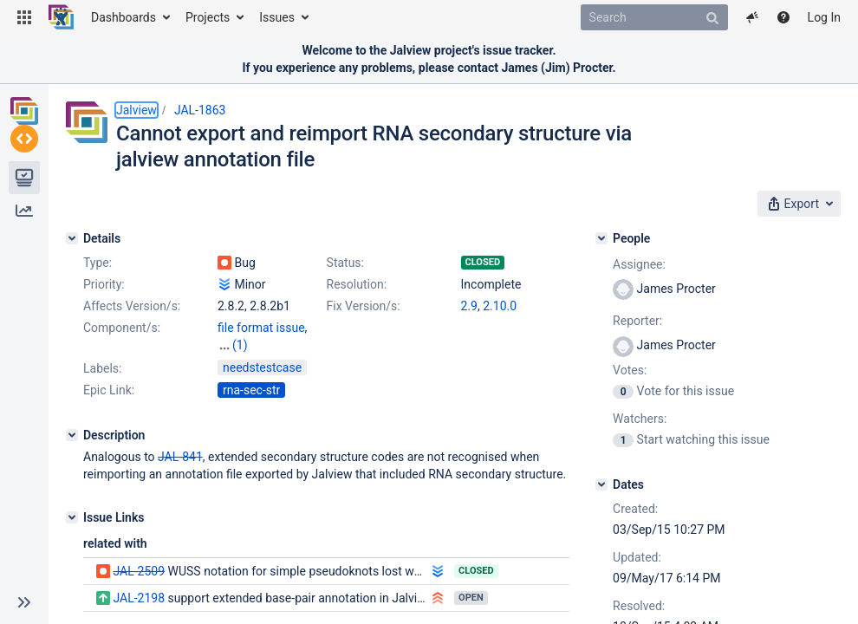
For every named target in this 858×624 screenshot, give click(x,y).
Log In (824, 17)
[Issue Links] (72, 516)
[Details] (72, 238)
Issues (277, 17)
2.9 (469, 306)
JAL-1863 (200, 110)
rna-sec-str (251, 388)
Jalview (136, 110)
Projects (207, 17)
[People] (601, 238)
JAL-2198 (139, 596)
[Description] (72, 433)
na (224, 345)
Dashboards (123, 17)
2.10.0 (500, 306)
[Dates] (601, 484)
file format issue (261, 328)
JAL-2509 (139, 569)
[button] (24, 17)
